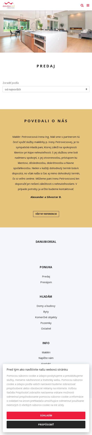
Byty (46, 311)
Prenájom (46, 282)
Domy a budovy (46, 306)
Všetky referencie (46, 213)
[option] (46, 31)
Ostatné (46, 328)
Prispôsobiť (46, 424)
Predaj (46, 276)
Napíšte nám (46, 358)
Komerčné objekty (46, 317)
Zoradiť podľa (11, 82)
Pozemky (46, 323)
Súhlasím (46, 415)
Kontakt (46, 363)
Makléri (46, 352)
